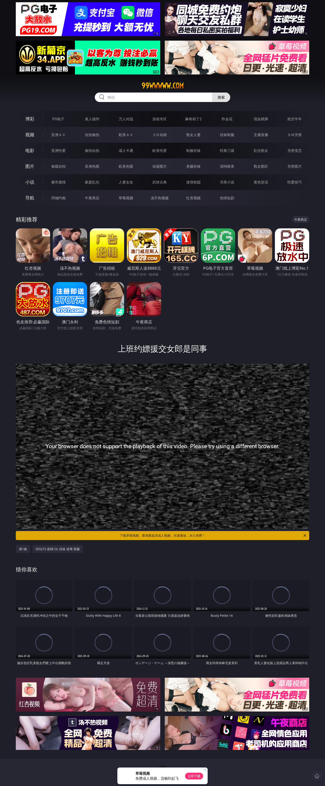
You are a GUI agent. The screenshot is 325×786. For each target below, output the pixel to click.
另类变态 (294, 150)
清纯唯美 (227, 166)
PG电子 (58, 118)
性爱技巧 (294, 182)
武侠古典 (159, 182)
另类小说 (227, 182)
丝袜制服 (227, 134)
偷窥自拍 (58, 166)
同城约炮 (58, 197)
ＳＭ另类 (294, 134)
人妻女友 (126, 182)
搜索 (221, 97)
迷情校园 (193, 182)
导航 (29, 198)
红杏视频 (193, 197)
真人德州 (92, 118)
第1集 (23, 549)
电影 (29, 150)
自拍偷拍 (92, 134)
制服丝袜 (193, 150)
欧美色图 (126, 166)
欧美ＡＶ (126, 134)
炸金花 (227, 118)
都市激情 (58, 182)
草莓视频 (126, 197)
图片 (29, 166)
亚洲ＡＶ (58, 134)
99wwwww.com (163, 85)
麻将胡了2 (193, 118)
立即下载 (194, 776)
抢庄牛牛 (294, 118)
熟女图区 (261, 166)
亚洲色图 (92, 166)
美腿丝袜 (193, 166)
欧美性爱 (159, 150)
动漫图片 (159, 166)
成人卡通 (126, 150)
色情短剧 (227, 197)
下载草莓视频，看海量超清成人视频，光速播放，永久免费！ (213, 535)
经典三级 (227, 150)
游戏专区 (159, 118)
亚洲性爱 (58, 150)
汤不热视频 (160, 197)
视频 (29, 135)
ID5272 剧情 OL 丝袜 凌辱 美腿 (58, 549)
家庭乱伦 (92, 182)
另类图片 (294, 166)
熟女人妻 (193, 134)
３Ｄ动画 (159, 134)
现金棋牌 (261, 118)
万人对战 (126, 118)
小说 (29, 182)
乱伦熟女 (261, 150)
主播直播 (261, 134)
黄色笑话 (261, 182)
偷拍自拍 (92, 150)
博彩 (29, 119)
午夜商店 (92, 197)
